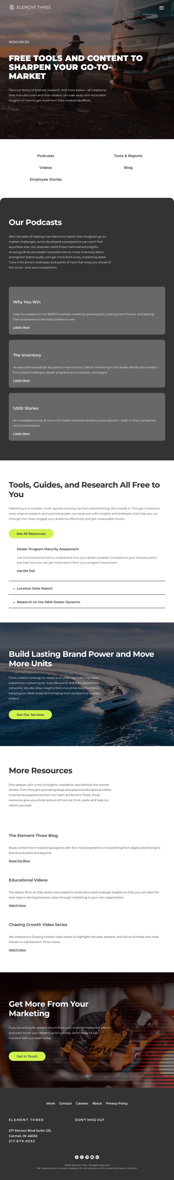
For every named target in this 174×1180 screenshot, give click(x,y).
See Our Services (30, 715)
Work (50, 1103)
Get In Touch (27, 1056)
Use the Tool (26, 570)
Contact (65, 1103)
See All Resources (31, 534)
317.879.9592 (22, 1141)
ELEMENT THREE (26, 1120)
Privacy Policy (117, 1103)
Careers (82, 1103)
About (97, 1103)
